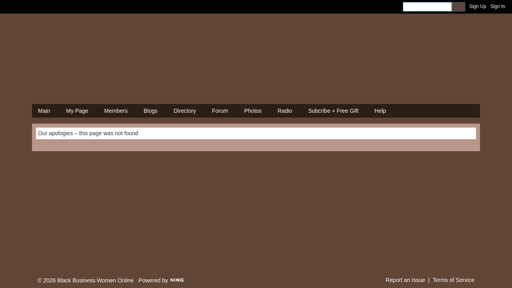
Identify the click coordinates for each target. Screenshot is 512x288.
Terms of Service (453, 280)
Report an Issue (405, 280)
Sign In (497, 6)
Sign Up (477, 6)
